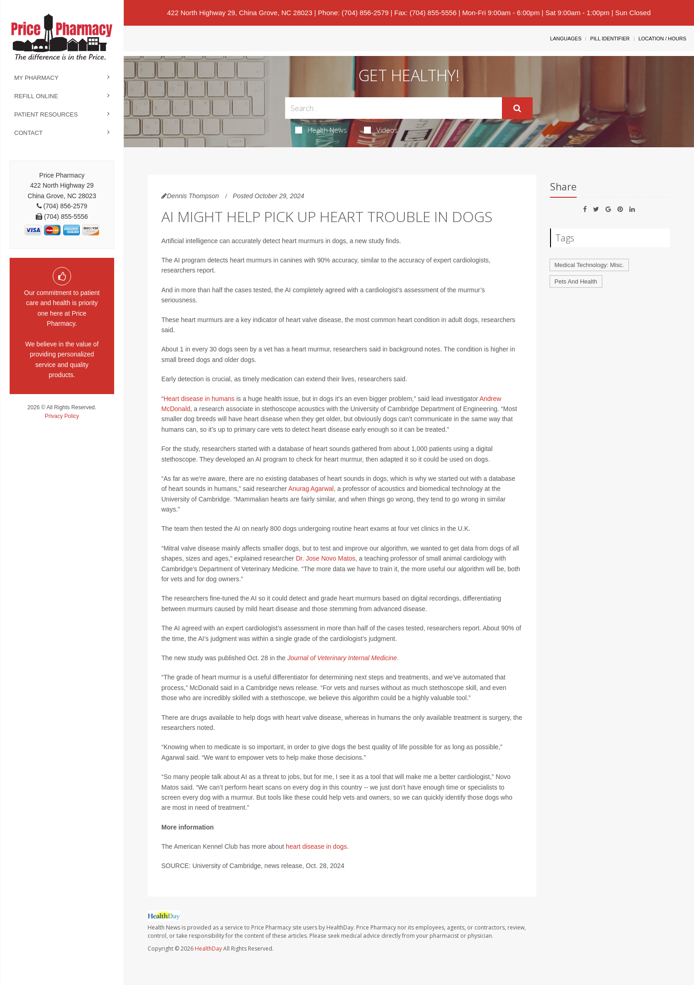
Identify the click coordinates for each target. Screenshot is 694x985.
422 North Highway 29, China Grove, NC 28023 (239, 13)
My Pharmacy (36, 77)
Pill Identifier (609, 38)
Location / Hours (662, 38)
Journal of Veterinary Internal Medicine (342, 658)
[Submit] (517, 108)
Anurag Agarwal (311, 488)
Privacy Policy (62, 416)
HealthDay (208, 948)
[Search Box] (393, 108)
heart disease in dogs (316, 846)
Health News (321, 129)
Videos (381, 129)
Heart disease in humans (199, 398)
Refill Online (36, 96)
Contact (28, 132)
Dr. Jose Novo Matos (325, 558)
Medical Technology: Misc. (589, 265)
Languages (565, 38)
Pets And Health (576, 281)
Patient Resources (46, 114)
